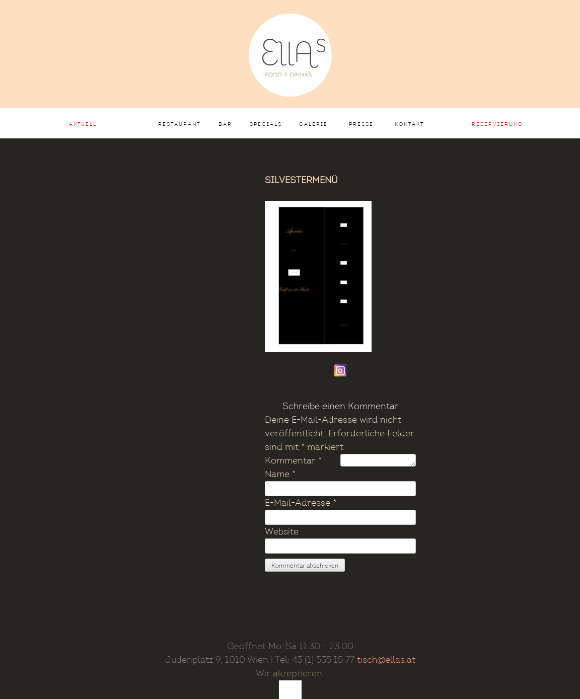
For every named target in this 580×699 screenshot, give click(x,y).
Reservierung (497, 124)
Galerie (313, 124)
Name (280, 474)
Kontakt (409, 124)
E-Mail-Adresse (300, 503)
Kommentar (293, 460)
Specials (266, 124)
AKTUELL (83, 124)
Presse (361, 124)
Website (282, 531)
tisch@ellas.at (386, 660)
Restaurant (179, 124)
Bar (225, 124)
